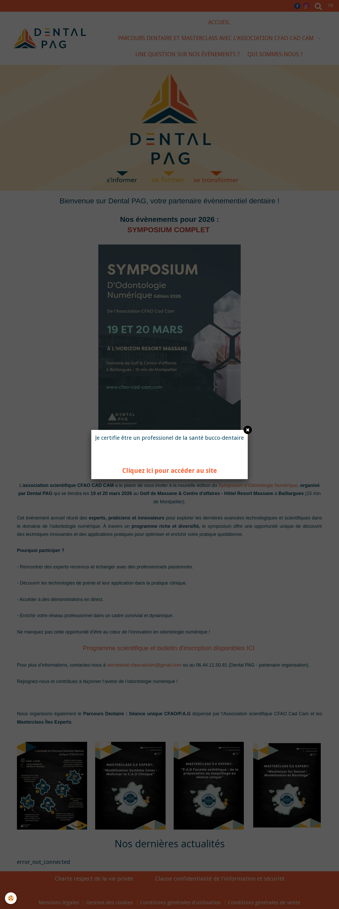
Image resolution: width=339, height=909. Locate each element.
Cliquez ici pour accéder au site (169, 470)
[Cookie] (11, 898)
